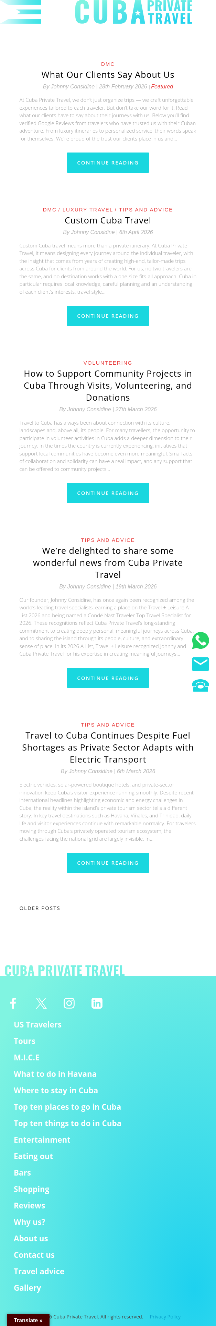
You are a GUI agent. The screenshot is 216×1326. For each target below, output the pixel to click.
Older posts (39, 907)
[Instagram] (69, 1003)
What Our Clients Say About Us (108, 74)
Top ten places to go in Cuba (67, 1107)
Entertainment (42, 1139)
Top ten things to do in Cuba (67, 1123)
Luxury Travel (88, 209)
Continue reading (108, 162)
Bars (22, 1172)
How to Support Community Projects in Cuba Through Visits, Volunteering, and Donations (108, 385)
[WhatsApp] (200, 641)
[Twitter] (41, 1003)
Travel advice (39, 1271)
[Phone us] (200, 686)
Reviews (29, 1205)
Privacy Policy (165, 1316)
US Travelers (38, 1024)
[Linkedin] (97, 1003)
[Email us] (200, 665)
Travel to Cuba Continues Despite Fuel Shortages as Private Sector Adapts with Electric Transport (108, 747)
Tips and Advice (146, 209)
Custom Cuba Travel (108, 220)
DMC (108, 64)
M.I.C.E (27, 1057)
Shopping (31, 1189)
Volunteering (108, 363)
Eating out (33, 1156)
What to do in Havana (55, 1074)
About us (31, 1238)
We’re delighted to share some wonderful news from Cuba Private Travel (108, 562)
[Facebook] (13, 1003)
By (71, 86)
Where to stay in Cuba (56, 1090)
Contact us (34, 1255)
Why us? (29, 1222)
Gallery (27, 1287)
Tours (24, 1041)
